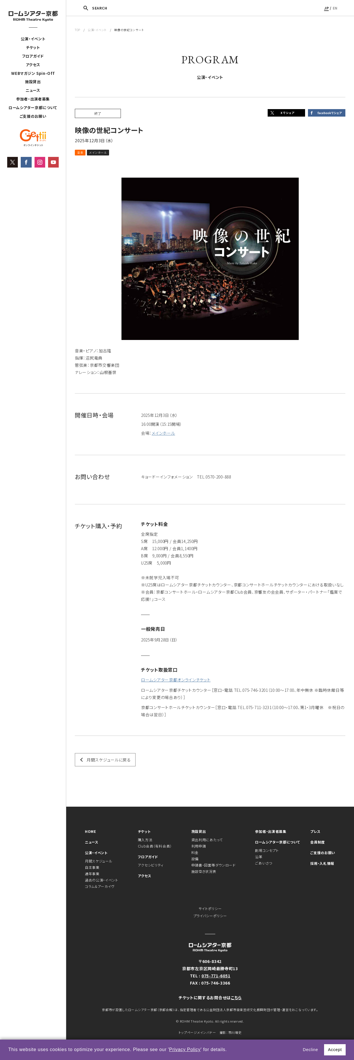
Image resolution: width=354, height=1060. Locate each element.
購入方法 (145, 839)
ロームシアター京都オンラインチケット (176, 680)
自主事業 (92, 867)
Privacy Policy (185, 1049)
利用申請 (198, 846)
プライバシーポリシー (210, 915)
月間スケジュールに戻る (109, 760)
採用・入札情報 (322, 863)
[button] (229, 1050)
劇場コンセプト (267, 850)
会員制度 (317, 841)
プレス (315, 831)
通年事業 (92, 873)
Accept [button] (335, 1049)
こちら (236, 997)
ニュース (33, 90)
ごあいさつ (263, 862)
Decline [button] (310, 1049)
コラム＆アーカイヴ (100, 886)
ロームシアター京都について (33, 107)
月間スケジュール (99, 860)
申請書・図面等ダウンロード (213, 865)
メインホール (163, 433)
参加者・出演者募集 (33, 99)
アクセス (33, 64)
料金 (195, 852)
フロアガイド (33, 56)
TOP (77, 30)
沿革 (258, 856)
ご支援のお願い (33, 116)
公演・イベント (33, 38)
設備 (195, 858)
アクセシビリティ (151, 865)
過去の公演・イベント (101, 879)
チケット (33, 47)
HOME (90, 831)
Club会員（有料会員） (155, 846)
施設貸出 (33, 81)
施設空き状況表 (203, 871)
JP (326, 7)
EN (335, 7)
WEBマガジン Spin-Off (32, 73)
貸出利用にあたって (207, 839)
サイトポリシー (210, 908)
